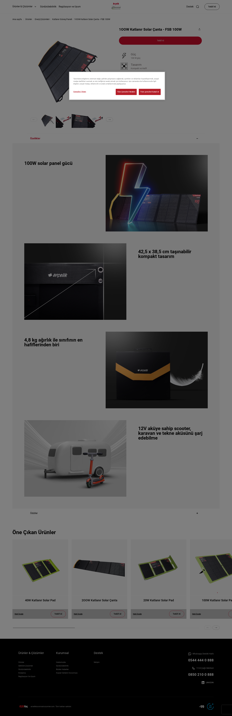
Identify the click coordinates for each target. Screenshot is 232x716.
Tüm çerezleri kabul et (149, 92)
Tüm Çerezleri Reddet (126, 92)
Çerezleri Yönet (79, 92)
